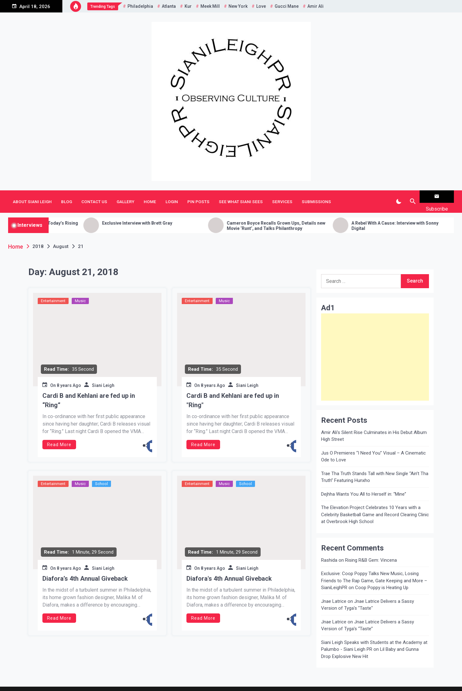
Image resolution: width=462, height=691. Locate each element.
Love (261, 6)
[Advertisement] (375, 347)
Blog (66, 196)
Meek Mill (210, 6)
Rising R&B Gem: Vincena (371, 550)
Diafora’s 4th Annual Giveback (85, 568)
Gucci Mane (287, 6)
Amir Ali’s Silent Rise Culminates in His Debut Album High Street (374, 426)
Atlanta (169, 6)
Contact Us (94, 196)
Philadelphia (140, 6)
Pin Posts (198, 196)
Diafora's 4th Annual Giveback (229, 568)
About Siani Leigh (32, 196)
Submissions (316, 196)
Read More (59, 434)
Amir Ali (315, 6)
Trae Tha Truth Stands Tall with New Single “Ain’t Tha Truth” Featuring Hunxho (374, 467)
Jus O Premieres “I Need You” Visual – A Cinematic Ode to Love (373, 446)
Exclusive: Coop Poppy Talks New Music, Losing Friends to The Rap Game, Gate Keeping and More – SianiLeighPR (374, 571)
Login (172, 196)
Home (150, 196)
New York (238, 6)
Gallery (125, 196)
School (101, 473)
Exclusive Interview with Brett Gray (174, 213)
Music (80, 290)
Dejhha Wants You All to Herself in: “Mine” (363, 484)
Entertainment (53, 290)
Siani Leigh (103, 375)
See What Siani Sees (241, 196)
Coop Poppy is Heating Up (381, 578)
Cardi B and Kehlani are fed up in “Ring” (88, 390)
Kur (188, 6)
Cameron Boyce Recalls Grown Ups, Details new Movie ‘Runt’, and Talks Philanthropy (313, 216)
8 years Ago (69, 375)
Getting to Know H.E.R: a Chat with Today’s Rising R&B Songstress (65, 216)
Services (282, 196)
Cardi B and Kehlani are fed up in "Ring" (232, 390)
